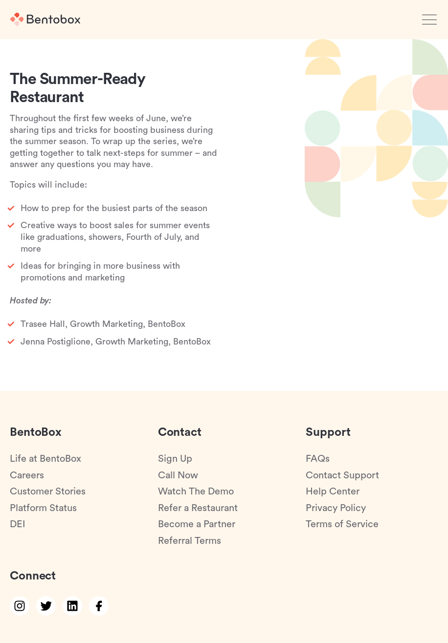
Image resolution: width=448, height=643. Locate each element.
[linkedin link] (72, 606)
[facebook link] (99, 606)
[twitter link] (46, 606)
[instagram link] (19, 606)
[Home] (45, 19)
